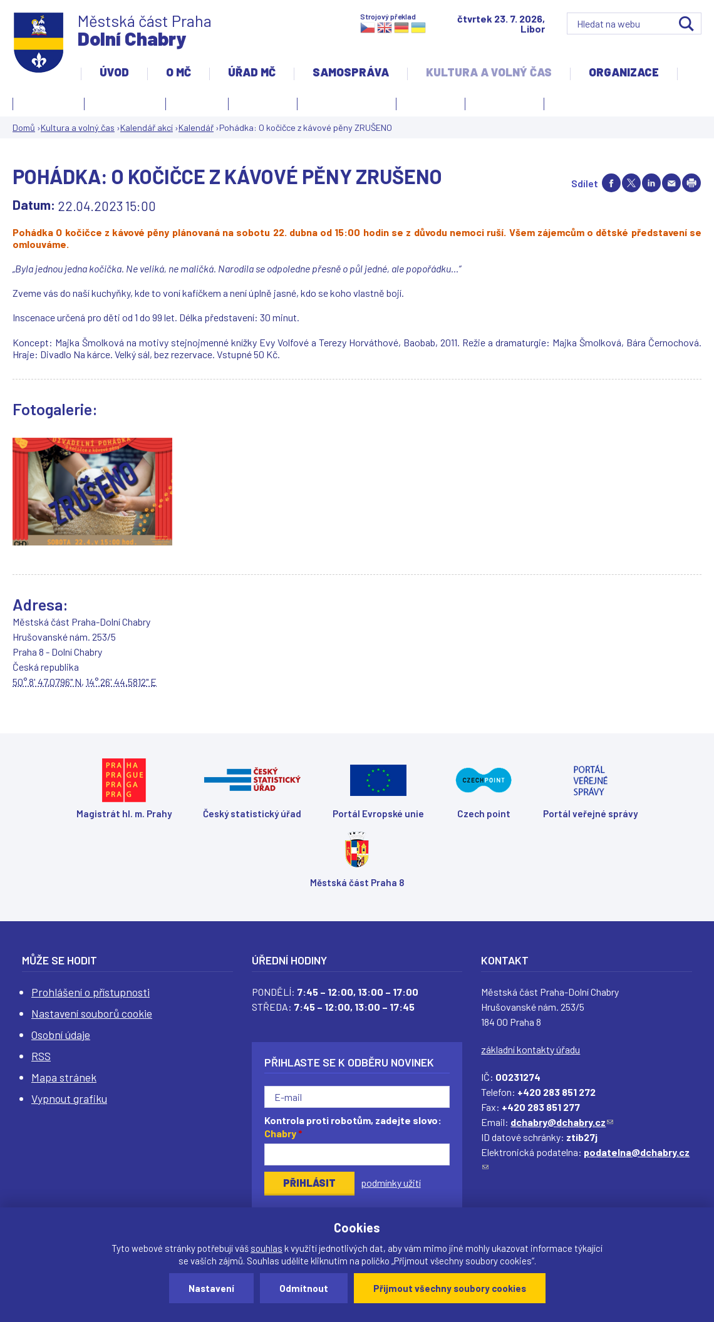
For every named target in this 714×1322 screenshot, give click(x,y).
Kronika (260, 105)
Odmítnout (303, 1288)
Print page (691, 182)
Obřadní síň (430, 102)
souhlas (266, 1248)
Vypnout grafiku (69, 1098)
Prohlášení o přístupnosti (90, 992)
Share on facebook (611, 182)
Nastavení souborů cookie (91, 1013)
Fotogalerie (48, 102)
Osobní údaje (60, 1034)
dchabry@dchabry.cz (561, 1122)
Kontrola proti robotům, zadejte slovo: (353, 1126)
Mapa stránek (63, 1077)
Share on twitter (631, 182)
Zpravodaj (501, 105)
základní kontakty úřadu (530, 1049)
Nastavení (211, 1288)
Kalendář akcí (125, 102)
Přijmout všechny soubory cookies (449, 1288)
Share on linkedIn (651, 182)
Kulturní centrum (346, 102)
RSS (41, 1056)
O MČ (178, 72)
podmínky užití (391, 1183)
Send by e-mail (671, 182)
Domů (24, 127)
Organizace (624, 72)
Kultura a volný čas (489, 72)
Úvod (114, 72)
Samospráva (351, 72)
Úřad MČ (252, 72)
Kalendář (196, 127)
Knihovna (197, 102)
